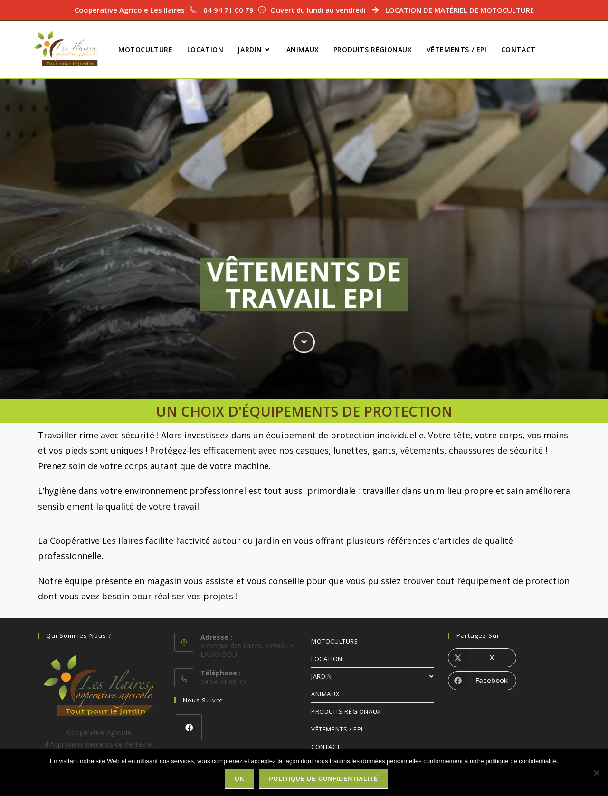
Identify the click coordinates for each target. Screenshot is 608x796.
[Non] (596, 772)
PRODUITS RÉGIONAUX (346, 711)
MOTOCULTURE (334, 641)
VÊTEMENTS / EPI (337, 729)
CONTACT (325, 746)
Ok (239, 779)
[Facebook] (189, 727)
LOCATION (326, 658)
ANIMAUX (325, 694)
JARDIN (372, 676)
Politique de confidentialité (323, 779)
